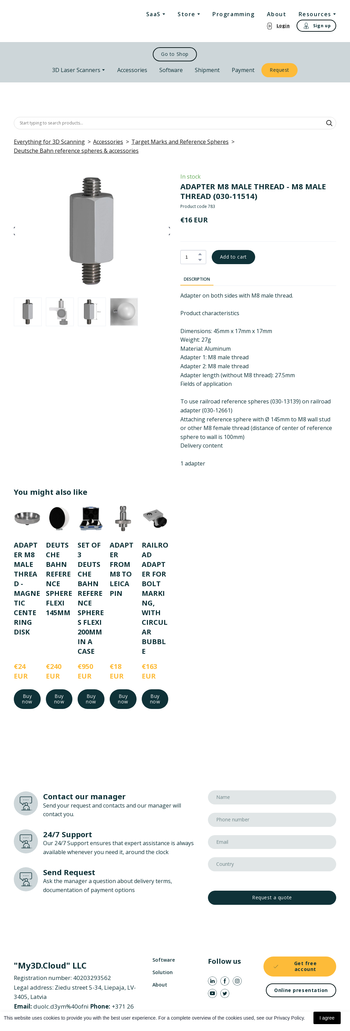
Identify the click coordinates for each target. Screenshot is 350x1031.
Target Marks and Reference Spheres (180, 142)
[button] (278, 25)
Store (187, 14)
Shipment (207, 70)
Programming (233, 14)
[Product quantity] (191, 257)
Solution (162, 972)
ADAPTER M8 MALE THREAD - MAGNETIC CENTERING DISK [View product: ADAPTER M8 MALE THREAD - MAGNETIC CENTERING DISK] (27, 588)
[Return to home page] (42, 21)
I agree (327, 1018)
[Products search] (175, 123)
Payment (243, 70)
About (277, 14)
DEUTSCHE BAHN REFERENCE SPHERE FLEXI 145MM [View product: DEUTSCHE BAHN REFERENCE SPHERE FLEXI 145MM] (59, 578)
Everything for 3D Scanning (49, 142)
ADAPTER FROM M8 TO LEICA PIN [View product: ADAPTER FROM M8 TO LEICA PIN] (121, 569)
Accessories (132, 70)
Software (171, 70)
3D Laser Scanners (76, 70)
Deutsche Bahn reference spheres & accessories (76, 150)
